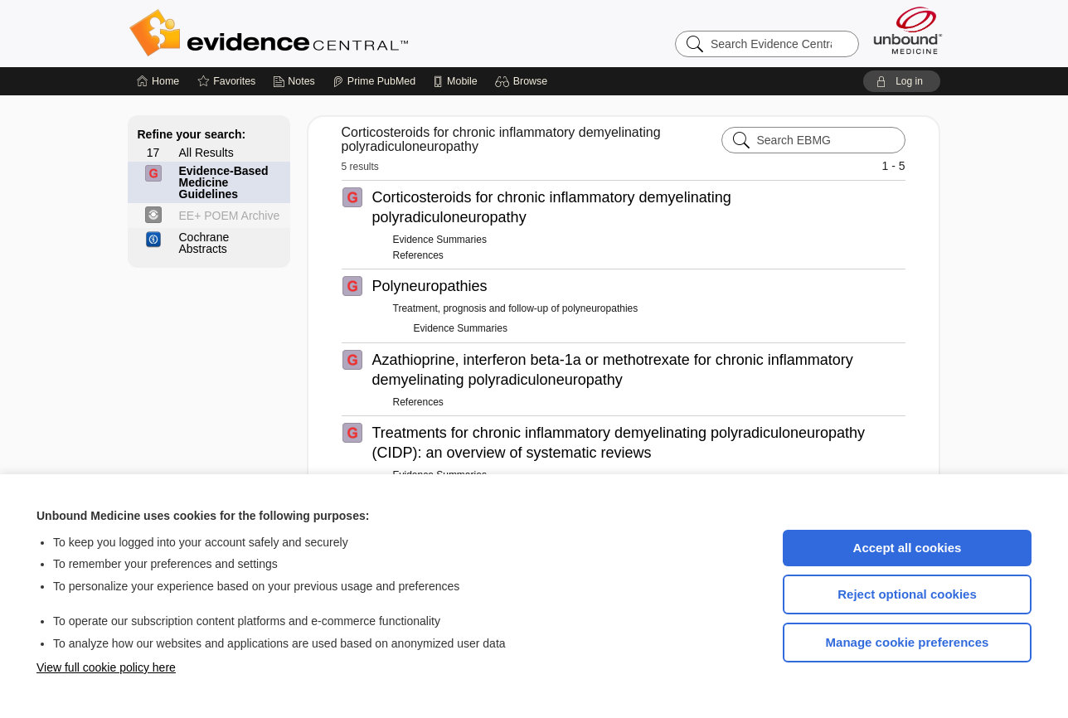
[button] (523, 81)
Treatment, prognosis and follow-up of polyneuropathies (515, 308)
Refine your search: (192, 134)
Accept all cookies (907, 548)
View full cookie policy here (106, 667)
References (418, 255)
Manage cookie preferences (907, 642)
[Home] (158, 81)
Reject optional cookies (907, 594)
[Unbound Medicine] (907, 30)
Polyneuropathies (430, 286)
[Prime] (374, 81)
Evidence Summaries (440, 239)
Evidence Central (335, 33)
